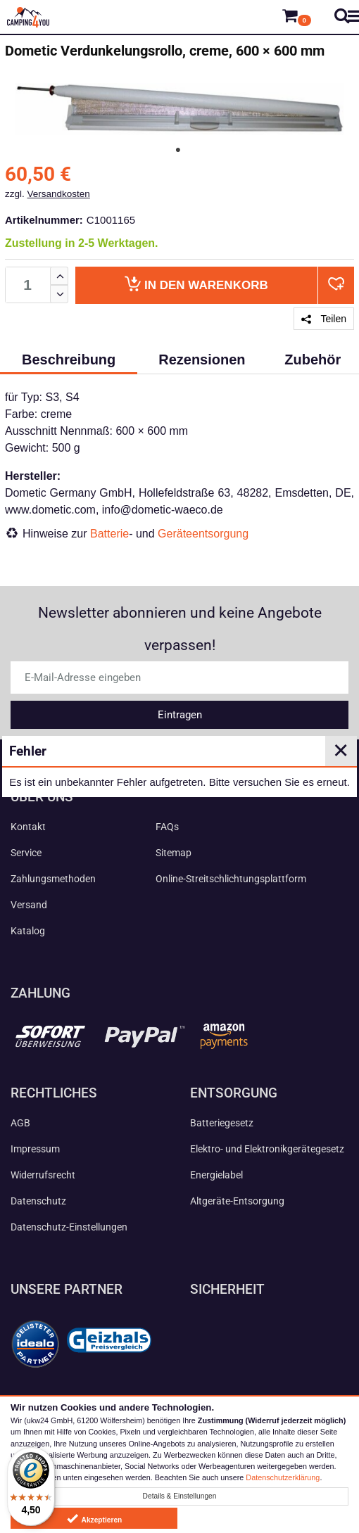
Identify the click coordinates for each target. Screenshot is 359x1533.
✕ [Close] (340, 750)
